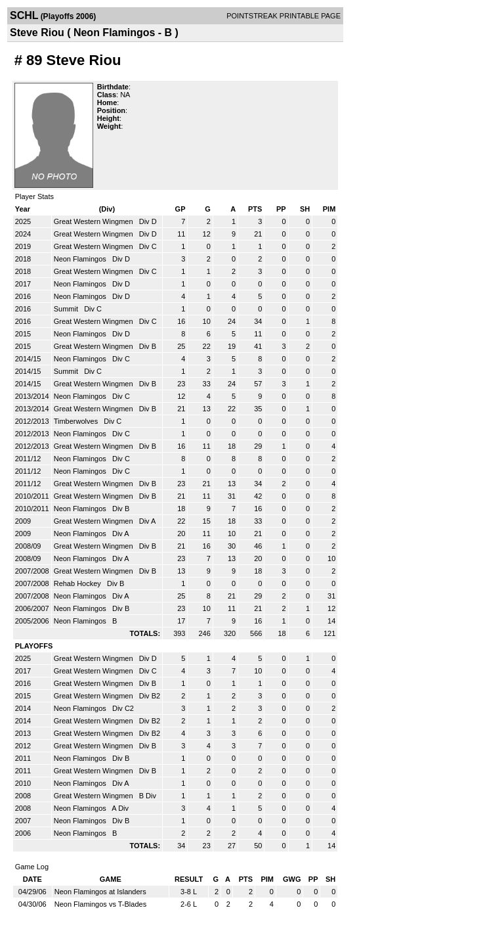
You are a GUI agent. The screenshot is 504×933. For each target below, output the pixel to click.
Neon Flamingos (81, 259)
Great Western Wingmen (94, 221)
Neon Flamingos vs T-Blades (100, 904)
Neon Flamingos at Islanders (100, 892)
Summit (67, 309)
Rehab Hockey (78, 583)
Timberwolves (77, 421)
